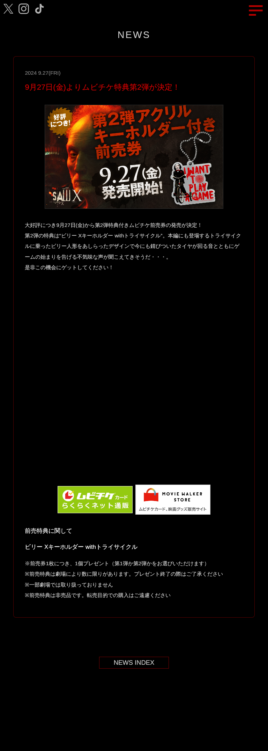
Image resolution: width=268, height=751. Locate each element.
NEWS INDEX (134, 662)
